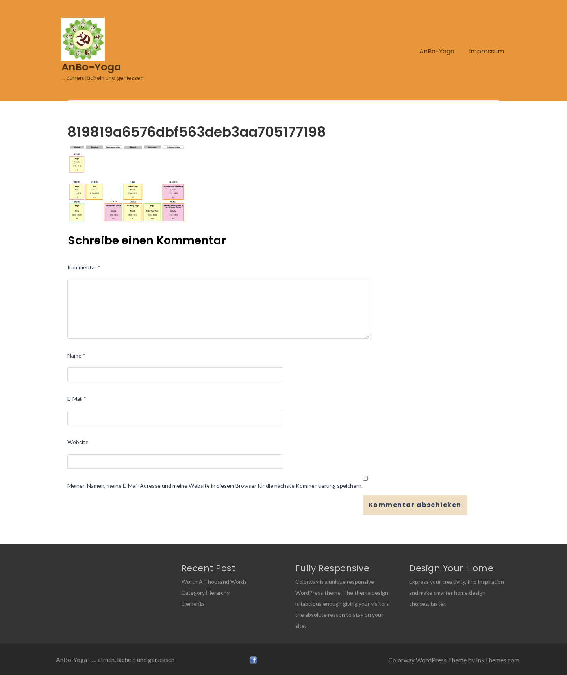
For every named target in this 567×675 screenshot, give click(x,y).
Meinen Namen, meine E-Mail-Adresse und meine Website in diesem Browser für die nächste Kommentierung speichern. (215, 485)
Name (76, 355)
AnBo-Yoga (436, 51)
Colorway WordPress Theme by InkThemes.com (453, 660)
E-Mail (76, 398)
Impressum (486, 51)
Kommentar (83, 267)
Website (78, 442)
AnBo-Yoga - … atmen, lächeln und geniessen (115, 659)
